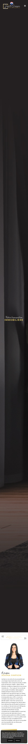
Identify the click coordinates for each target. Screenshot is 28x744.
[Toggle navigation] (24, 5)
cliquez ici (11, 737)
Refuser (18, 740)
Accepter (10, 740)
